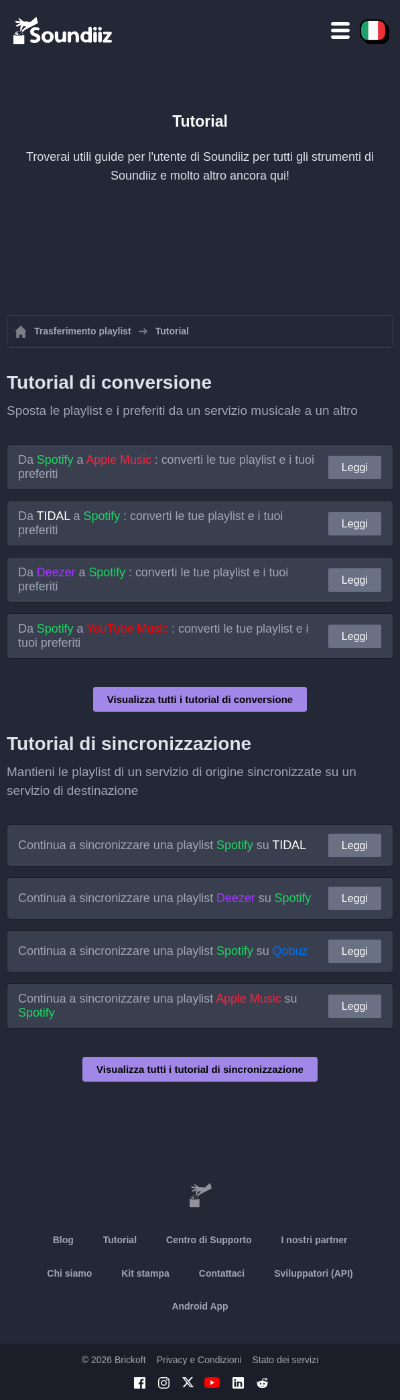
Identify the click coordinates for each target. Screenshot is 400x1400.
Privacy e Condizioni (199, 1359)
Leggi (355, 467)
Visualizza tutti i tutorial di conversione (200, 699)
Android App (200, 1306)
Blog (63, 1239)
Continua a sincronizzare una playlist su (162, 845)
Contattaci (222, 1273)
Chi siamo (69, 1273)
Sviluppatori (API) (313, 1273)
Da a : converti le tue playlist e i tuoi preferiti (166, 467)
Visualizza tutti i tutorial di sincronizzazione (200, 1069)
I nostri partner (314, 1239)
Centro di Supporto (209, 1239)
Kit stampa (145, 1273)
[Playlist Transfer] (63, 30)
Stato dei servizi (285, 1359)
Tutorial (120, 1239)
